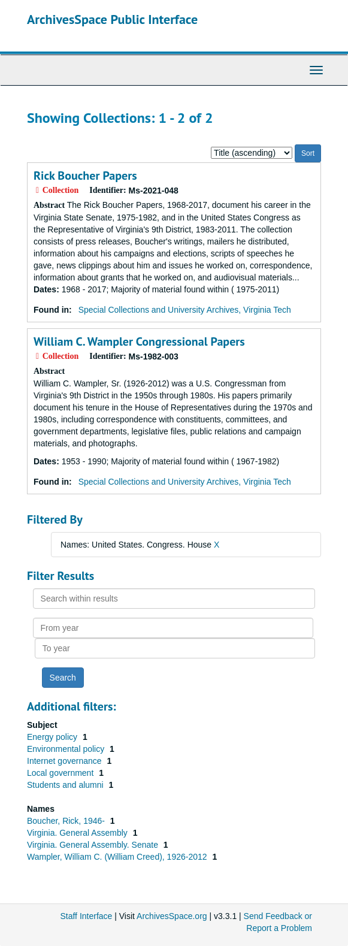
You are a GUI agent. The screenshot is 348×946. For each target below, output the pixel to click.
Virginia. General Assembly (78, 833)
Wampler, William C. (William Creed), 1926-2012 (118, 857)
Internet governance (65, 761)
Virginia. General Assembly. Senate (94, 845)
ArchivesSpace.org (172, 916)
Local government (61, 773)
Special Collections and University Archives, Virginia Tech (184, 310)
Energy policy (53, 737)
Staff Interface (86, 916)
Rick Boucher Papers (85, 175)
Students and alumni (66, 785)
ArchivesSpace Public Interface (112, 19)
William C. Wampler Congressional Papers (139, 341)
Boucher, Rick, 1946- (67, 821)
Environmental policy (67, 749)
